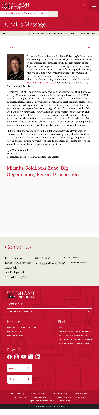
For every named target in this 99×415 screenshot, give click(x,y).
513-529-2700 (42, 258)
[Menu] (94, 5)
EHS (16, 33)
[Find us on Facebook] (9, 356)
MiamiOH (7, 33)
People (61, 327)
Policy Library (65, 401)
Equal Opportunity (17, 394)
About (73, 33)
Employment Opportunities (72, 335)
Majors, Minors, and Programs (74, 331)
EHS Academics (71, 257)
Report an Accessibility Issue (42, 397)
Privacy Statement (81, 394)
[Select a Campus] (49, 311)
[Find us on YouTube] (23, 356)
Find (61, 321)
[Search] (84, 5)
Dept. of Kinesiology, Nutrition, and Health (23, 13)
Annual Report (15, 331)
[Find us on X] (30, 356)
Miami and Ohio (15, 335)
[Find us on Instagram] (16, 356)
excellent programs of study (41, 82)
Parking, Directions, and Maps (74, 343)
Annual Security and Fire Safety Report (72, 397)
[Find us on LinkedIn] (37, 356)
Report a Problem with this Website (41, 401)
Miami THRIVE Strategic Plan (22, 327)
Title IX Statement (19, 397)
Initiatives (14, 321)
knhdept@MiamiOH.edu (48, 263)
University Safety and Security (75, 339)
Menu (12, 47)
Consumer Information (38, 394)
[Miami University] (15, 6)
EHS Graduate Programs (76, 262)
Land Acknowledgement (60, 394)
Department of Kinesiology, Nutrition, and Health (44, 33)
